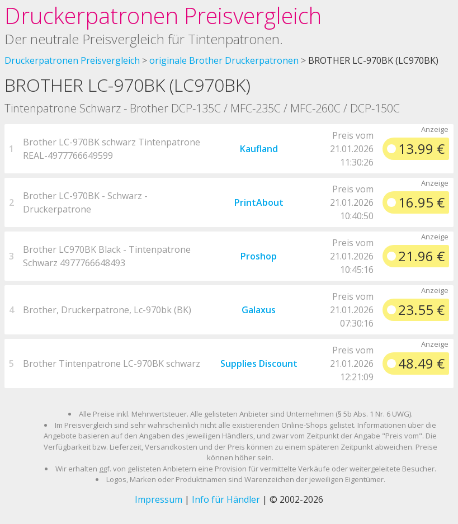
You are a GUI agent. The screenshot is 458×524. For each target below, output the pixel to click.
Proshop (258, 256)
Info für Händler (226, 499)
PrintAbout (259, 202)
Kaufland (259, 149)
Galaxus (259, 310)
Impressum (158, 499)
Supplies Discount (259, 363)
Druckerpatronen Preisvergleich (163, 15)
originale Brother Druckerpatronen (224, 60)
